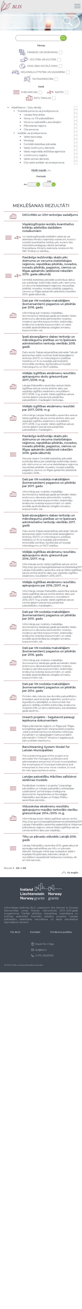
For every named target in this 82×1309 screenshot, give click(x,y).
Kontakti (35, 932)
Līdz (49, 181)
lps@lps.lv (41, 949)
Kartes (59, 92)
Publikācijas (29, 92)
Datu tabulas (42, 98)
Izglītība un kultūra (43, 59)
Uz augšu (70, 872)
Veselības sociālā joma (42, 66)
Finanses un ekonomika (42, 52)
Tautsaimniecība (42, 79)
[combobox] (38, 38)
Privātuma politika (61, 932)
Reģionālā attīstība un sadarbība (43, 72)
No (25, 184)
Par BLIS (15, 932)
